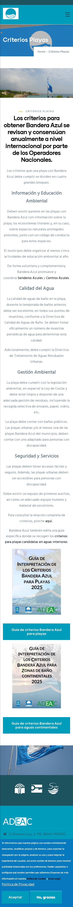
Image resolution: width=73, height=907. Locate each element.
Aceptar (15, 897)
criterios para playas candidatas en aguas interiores (36, 539)
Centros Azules (57, 278)
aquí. (49, 521)
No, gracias (46, 897)
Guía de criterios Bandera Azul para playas (36, 632)
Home (41, 51)
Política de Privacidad (18, 884)
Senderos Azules (30, 278)
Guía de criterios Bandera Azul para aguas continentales (36, 725)
